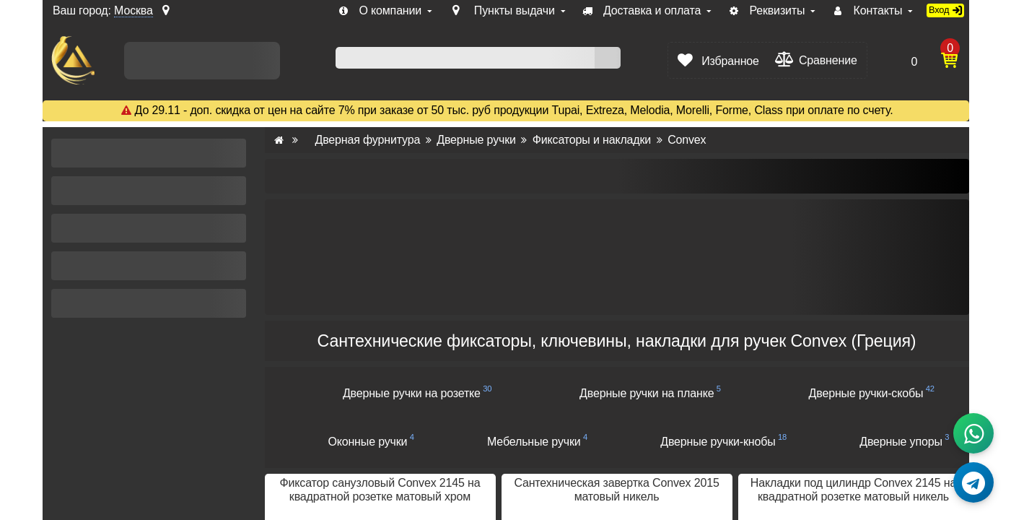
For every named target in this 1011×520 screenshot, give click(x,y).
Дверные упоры (900, 442)
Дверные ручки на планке (646, 393)
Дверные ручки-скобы (866, 393)
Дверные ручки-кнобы (717, 442)
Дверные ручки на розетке (412, 393)
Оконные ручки (367, 442)
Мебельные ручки (534, 442)
